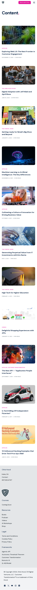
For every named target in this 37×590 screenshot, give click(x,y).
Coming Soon (6, 505)
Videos (4, 327)
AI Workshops (7, 523)
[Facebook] (5, 585)
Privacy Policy (7, 542)
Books (4, 515)
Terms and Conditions (10, 536)
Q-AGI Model (6, 563)
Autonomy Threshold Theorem (13, 555)
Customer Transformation (16, 367)
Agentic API (6, 552)
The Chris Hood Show (9, 88)
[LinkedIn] (19, 585)
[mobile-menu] (34, 2)
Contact (5, 477)
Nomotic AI (6, 560)
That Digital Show (7, 128)
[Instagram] (15, 585)
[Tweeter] (8, 585)
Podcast (5, 518)
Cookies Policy (7, 539)
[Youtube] (12, 585)
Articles (4, 48)
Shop (4, 526)
